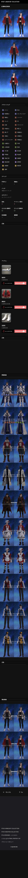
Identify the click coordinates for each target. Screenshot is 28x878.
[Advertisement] (14, 242)
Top (21, 792)
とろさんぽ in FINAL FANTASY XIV (10, 838)
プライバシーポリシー (7, 842)
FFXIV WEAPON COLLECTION (10, 831)
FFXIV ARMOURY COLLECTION (10, 2)
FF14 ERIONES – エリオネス (9, 835)
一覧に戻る (7, 792)
